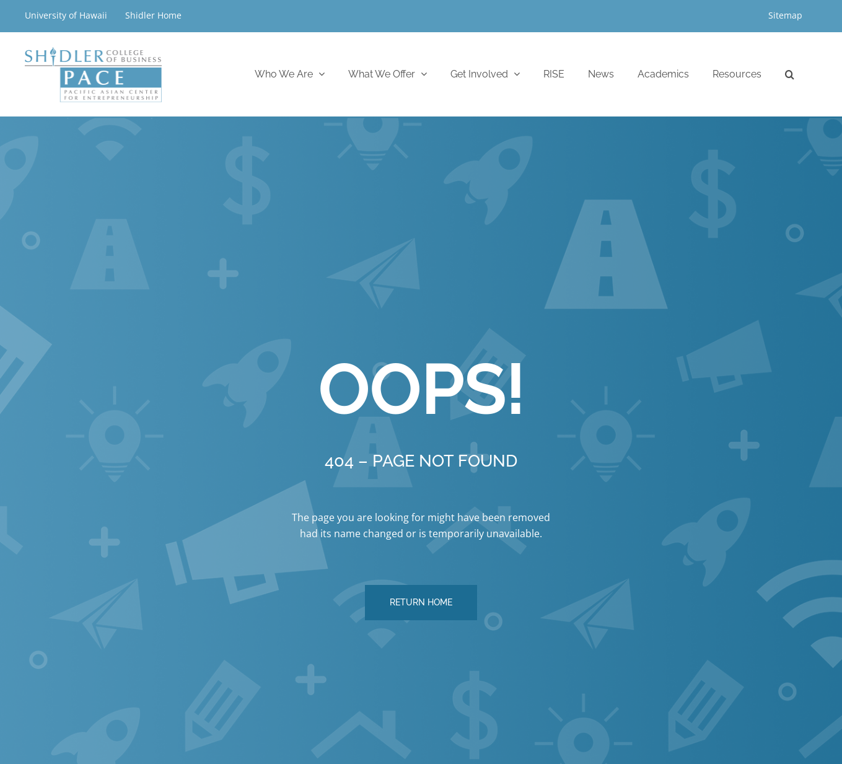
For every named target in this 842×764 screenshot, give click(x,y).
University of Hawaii (67, 15)
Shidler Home (153, 15)
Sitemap (785, 15)
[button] (789, 74)
